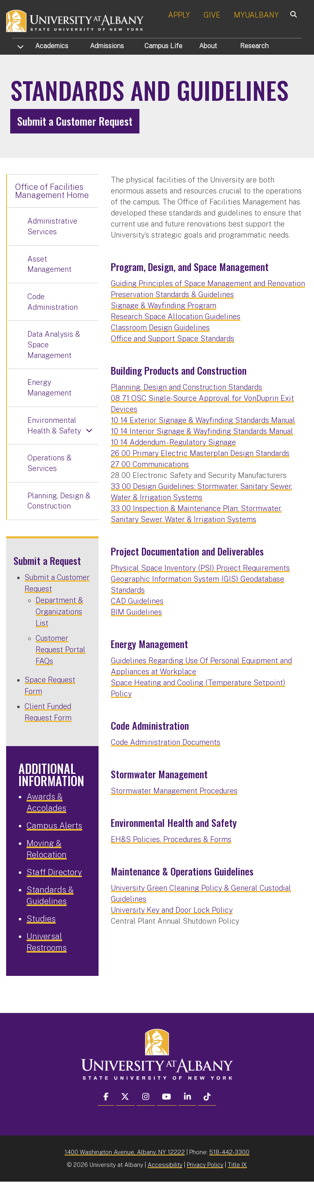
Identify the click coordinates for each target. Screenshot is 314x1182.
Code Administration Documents (165, 742)
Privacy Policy (205, 1164)
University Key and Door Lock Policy (172, 910)
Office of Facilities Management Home (52, 191)
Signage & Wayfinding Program (163, 305)
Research (254, 46)
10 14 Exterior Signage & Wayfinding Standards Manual (203, 420)
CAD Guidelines (137, 601)
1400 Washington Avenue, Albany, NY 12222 (125, 1152)
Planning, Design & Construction (58, 501)
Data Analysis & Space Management (53, 344)
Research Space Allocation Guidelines (175, 316)
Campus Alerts (54, 826)
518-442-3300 (229, 1152)
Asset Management (49, 264)
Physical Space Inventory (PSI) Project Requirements (200, 568)
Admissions (107, 46)
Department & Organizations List (59, 611)
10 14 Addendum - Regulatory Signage (173, 442)
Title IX (237, 1164)
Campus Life (163, 46)
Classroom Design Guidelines (160, 327)
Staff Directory (54, 872)
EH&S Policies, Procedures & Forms (171, 839)
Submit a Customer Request (74, 121)
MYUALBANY (256, 15)
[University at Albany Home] (75, 20)
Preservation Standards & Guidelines (172, 294)
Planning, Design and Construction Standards (186, 387)
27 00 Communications (150, 464)
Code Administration (52, 301)
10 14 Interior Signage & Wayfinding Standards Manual (202, 431)
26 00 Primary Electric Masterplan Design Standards (200, 453)
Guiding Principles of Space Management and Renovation (208, 283)
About (208, 46)
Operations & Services (49, 463)
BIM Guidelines (136, 612)
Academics (51, 46)
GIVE (212, 15)
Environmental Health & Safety (54, 425)
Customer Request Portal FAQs (60, 649)
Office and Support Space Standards (172, 338)
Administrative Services (52, 226)
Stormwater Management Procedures (174, 791)
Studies (41, 919)
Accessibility (165, 1164)
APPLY (179, 15)
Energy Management (49, 387)
